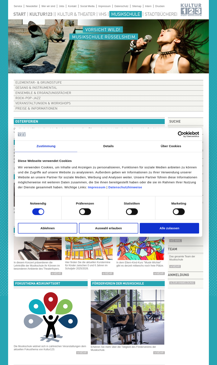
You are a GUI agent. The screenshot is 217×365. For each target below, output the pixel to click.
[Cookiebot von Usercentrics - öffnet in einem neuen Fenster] (181, 134)
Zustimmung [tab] (46, 146)
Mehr (176, 266)
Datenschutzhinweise (125, 187)
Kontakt (72, 6)
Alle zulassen (169, 228)
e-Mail (176, 240)
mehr (108, 273)
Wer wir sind (48, 6)
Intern (148, 6)
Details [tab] (108, 146)
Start (19, 14)
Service (18, 6)
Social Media (87, 6)
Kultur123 (40, 14)
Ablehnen (47, 228)
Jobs (61, 6)
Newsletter (32, 6)
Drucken (160, 6)
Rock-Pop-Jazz (28, 98)
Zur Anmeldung (183, 282)
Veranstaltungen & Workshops (43, 103)
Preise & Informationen (36, 108)
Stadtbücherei (161, 14)
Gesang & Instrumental (36, 88)
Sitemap (136, 6)
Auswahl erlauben (108, 228)
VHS (102, 14)
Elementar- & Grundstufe (38, 82)
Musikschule (125, 14)
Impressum (97, 187)
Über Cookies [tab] (171, 146)
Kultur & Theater (76, 14)
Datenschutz (121, 6)
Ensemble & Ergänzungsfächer (43, 93)
